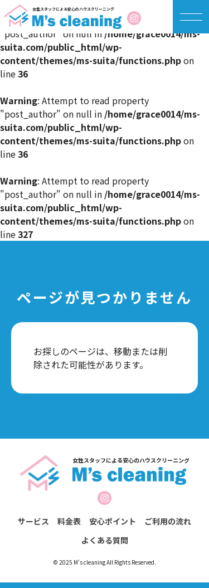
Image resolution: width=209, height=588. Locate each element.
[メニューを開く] (191, 17)
